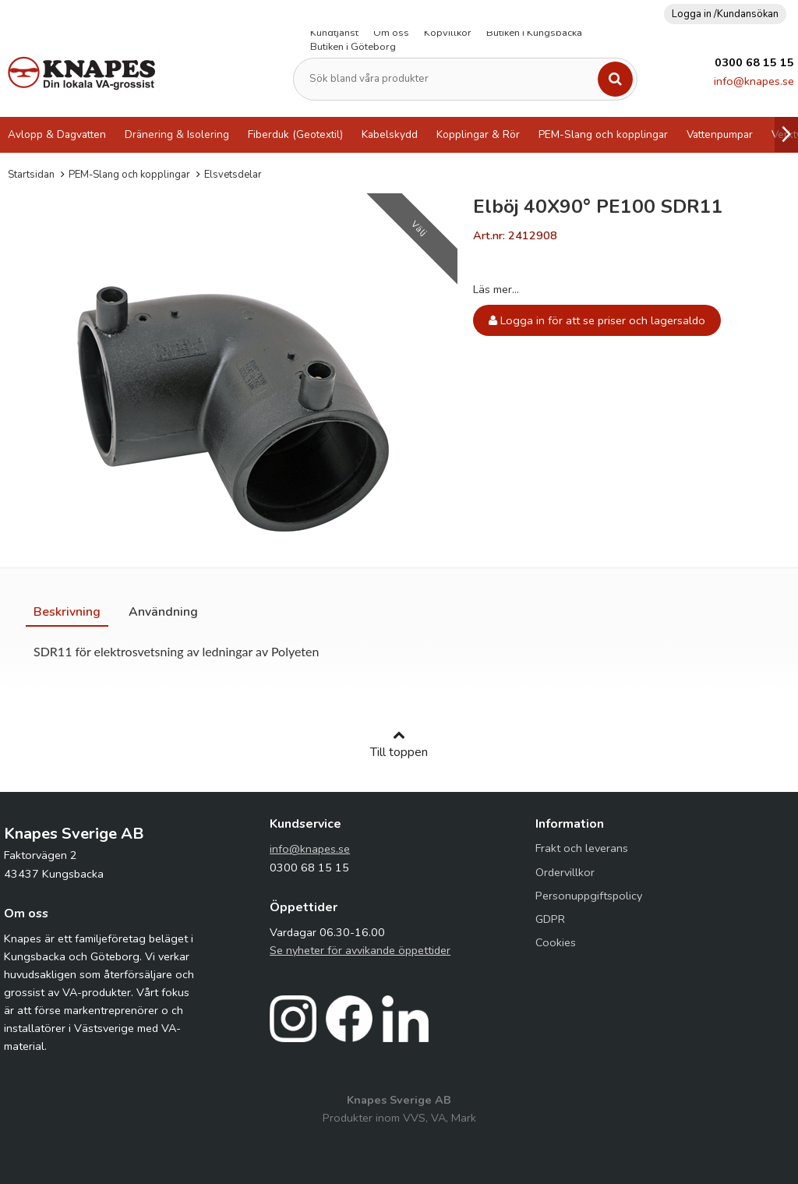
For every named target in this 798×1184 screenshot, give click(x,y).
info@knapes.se (754, 81)
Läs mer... (496, 289)
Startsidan (31, 175)
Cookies (555, 942)
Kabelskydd (390, 134)
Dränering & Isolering (177, 134)
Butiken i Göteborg (353, 47)
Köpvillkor (447, 33)
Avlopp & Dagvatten (57, 134)
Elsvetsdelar (233, 175)
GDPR (550, 919)
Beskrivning (67, 611)
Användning (163, 611)
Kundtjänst (334, 33)
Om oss (391, 33)
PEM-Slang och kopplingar (603, 134)
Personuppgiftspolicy (588, 895)
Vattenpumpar (720, 134)
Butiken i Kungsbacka (534, 33)
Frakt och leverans (581, 848)
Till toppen (399, 744)
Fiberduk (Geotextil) (295, 134)
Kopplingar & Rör (478, 134)
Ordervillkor (565, 872)
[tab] (67, 612)
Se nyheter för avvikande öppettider (360, 950)
